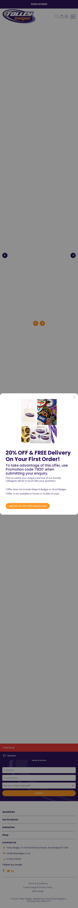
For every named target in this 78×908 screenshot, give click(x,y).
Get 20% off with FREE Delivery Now (28, 506)
